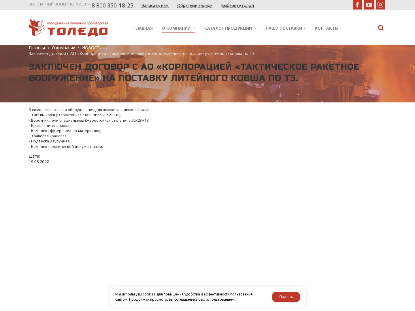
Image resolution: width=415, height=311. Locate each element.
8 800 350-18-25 (112, 5)
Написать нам (155, 5)
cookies (149, 294)
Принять (286, 297)
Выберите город (237, 5)
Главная (37, 47)
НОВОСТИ (92, 47)
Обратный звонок (194, 5)
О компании (63, 47)
